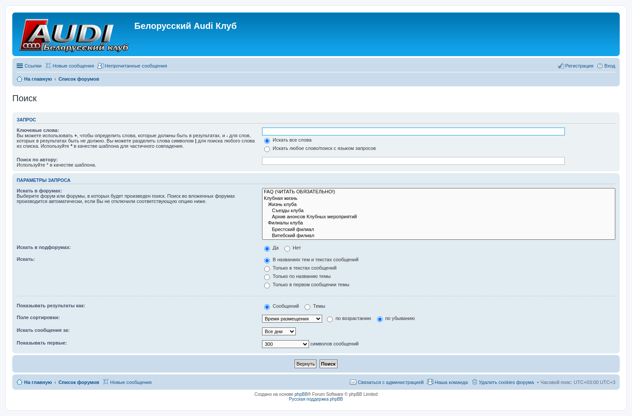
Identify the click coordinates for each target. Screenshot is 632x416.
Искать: (26, 259)
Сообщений (281, 306)
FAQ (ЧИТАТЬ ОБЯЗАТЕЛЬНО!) (438, 192)
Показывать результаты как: (51, 305)
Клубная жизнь (438, 199)
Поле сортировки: (38, 317)
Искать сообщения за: (43, 330)
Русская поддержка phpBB (316, 399)
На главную (38, 382)
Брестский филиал (438, 230)
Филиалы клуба (438, 223)
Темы (315, 306)
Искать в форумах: (39, 190)
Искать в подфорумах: (44, 247)
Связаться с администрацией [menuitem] (391, 382)
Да (271, 247)
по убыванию (396, 318)
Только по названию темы (297, 276)
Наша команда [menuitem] (450, 382)
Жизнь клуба (438, 205)
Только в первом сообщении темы (306, 284)
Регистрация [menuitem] (579, 65)
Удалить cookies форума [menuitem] (506, 382)
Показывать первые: (42, 342)
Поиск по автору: (37, 159)
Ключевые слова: (38, 130)
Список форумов (78, 382)
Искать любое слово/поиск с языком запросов (320, 148)
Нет (292, 247)
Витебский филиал (438, 236)
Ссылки (33, 65)
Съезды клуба (438, 211)
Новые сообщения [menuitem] (73, 65)
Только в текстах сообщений (300, 267)
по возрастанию (349, 318)
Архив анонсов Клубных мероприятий (438, 217)
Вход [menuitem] (609, 65)
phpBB (301, 394)
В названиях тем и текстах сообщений (311, 259)
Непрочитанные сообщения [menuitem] (136, 65)
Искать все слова (288, 139)
